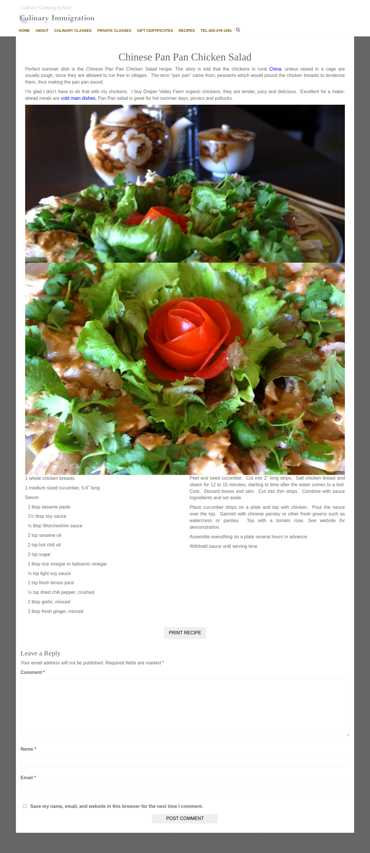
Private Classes (114, 30)
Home (24, 30)
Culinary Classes (73, 30)
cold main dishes (78, 98)
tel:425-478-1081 (216, 30)
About (42, 30)
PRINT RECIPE (185, 632)
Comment (33, 672)
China (275, 69)
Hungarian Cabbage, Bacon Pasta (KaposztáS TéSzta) (216, 840)
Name (28, 749)
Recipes (187, 30)
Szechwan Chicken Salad (122, 840)
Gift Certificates (155, 30)
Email (28, 777)
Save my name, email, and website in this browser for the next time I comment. (116, 806)
